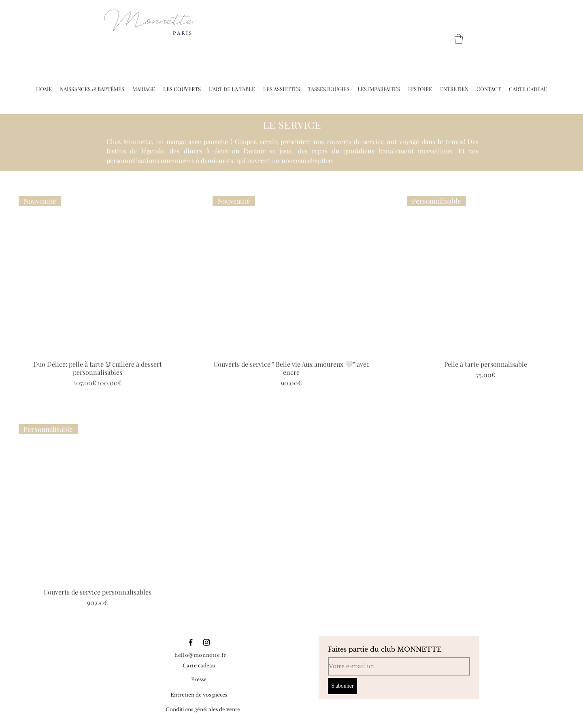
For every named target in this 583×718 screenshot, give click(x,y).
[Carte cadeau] (198, 666)
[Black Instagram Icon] (206, 642)
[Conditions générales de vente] (202, 710)
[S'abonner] (342, 686)
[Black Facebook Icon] (190, 642)
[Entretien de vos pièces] (198, 695)
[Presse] (198, 680)
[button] (459, 39)
